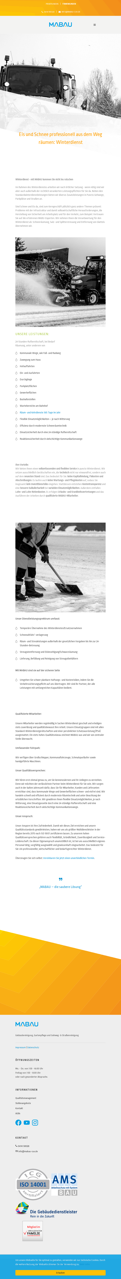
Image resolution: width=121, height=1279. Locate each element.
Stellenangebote (23, 1103)
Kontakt (19, 1108)
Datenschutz (33, 1047)
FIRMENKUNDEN (69, 4)
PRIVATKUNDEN (52, 4)
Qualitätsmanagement (25, 1098)
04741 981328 (48, 12)
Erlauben (60, 1272)
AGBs (17, 1113)
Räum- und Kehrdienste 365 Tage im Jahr (40, 412)
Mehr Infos (85, 1264)
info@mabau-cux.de (69, 12)
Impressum (20, 1047)
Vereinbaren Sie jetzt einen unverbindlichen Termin (68, 858)
